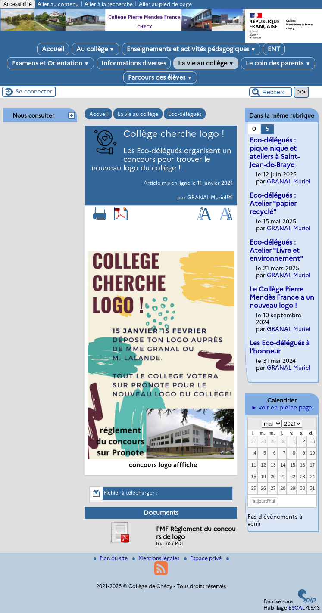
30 (283, 441)
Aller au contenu (58, 4)
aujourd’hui (264, 501)
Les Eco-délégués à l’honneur (280, 347)
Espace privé (203, 558)
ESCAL (296, 607)
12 (263, 464)
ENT (274, 49)
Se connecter (34, 91)
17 (312, 464)
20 (273, 476)
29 (273, 441)
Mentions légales (156, 558)
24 (312, 476)
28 (263, 441)
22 (292, 476)
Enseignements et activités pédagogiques (191, 49)
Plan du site (111, 558)
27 (253, 441)
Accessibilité (17, 4)
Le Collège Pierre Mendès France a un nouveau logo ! (282, 297)
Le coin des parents (278, 63)
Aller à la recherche (108, 4)
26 (263, 488)
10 (312, 452)
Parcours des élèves (160, 77)
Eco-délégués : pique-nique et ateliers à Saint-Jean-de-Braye (275, 152)
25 (253, 488)
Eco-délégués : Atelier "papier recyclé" (273, 203)
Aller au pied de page (165, 4)
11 (253, 464)
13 (273, 464)
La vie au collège (206, 63)
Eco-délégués (184, 114)
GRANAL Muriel (206, 197)
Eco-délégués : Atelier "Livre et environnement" (276, 250)
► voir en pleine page (281, 407)
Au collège (95, 49)
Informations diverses (133, 63)
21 (283, 476)
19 (263, 476)
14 (283, 464)
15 (292, 464)
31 (312, 488)
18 (253, 476)
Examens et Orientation (50, 63)
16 (302, 464)
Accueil (53, 49)
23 (302, 476)
